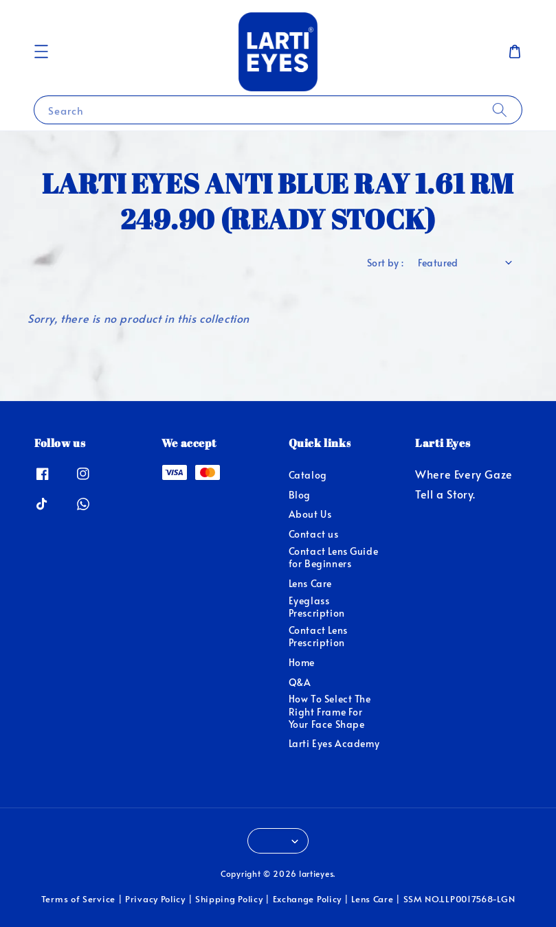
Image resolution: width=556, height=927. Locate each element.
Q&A (300, 682)
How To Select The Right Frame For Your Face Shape (330, 711)
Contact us (314, 533)
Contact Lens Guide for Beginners (334, 557)
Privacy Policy (155, 899)
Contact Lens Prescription (318, 636)
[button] (41, 51)
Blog (300, 494)
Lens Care (310, 583)
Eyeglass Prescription (317, 606)
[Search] (500, 109)
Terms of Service (78, 899)
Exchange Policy (307, 899)
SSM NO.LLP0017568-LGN (459, 899)
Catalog (308, 475)
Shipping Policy (229, 899)
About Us (310, 513)
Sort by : (385, 262)
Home (302, 662)
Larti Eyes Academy (334, 743)
